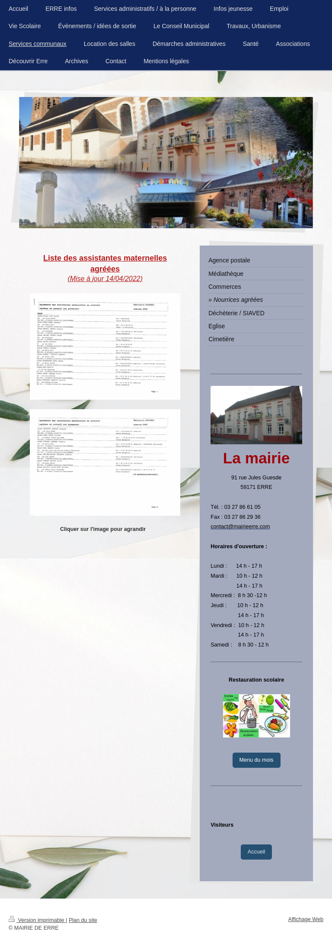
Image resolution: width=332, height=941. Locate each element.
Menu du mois (256, 760)
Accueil (256, 852)
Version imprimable (37, 920)
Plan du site (83, 920)
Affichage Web (305, 919)
